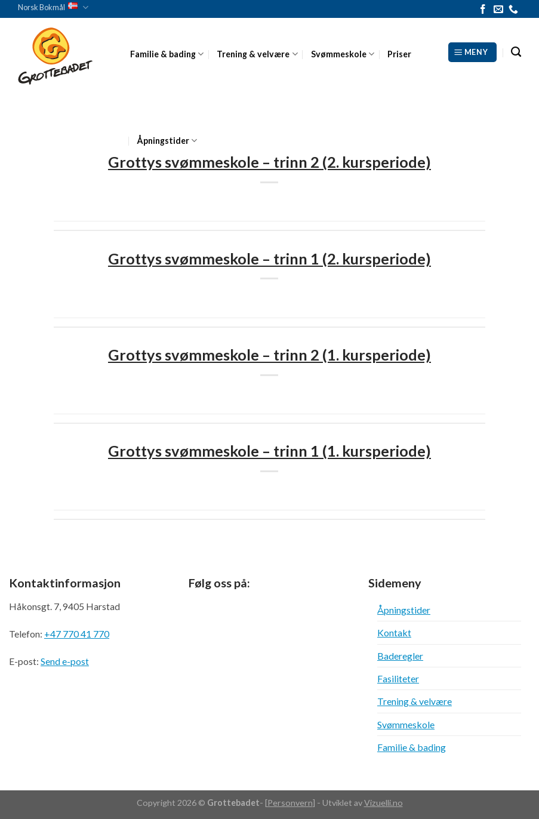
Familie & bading (167, 54)
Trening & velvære (257, 54)
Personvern (290, 803)
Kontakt (394, 632)
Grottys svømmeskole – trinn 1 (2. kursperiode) (269, 258)
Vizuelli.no (383, 803)
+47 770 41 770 (76, 633)
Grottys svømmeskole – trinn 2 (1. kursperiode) (269, 355)
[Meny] (472, 51)
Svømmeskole (342, 54)
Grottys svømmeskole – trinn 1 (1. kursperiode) (269, 451)
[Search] (516, 52)
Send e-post (65, 661)
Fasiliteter (398, 678)
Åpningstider (167, 140)
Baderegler (400, 655)
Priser (399, 54)
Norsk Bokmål (53, 7)
